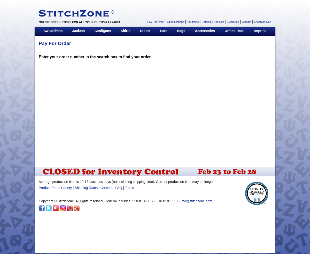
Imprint (260, 31)
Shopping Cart (262, 21)
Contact (246, 21)
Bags (181, 31)
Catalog (206, 21)
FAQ (118, 188)
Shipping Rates (86, 188)
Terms (129, 188)
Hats (163, 31)
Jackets (78, 31)
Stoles (145, 31)
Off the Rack (234, 31)
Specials (219, 21)
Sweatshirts (53, 31)
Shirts (125, 31)
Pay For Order (155, 21)
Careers (107, 188)
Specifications (175, 21)
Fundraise (193, 21)
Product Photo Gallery (55, 188)
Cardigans (102, 31)
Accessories (205, 31)
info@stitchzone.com (196, 201)
